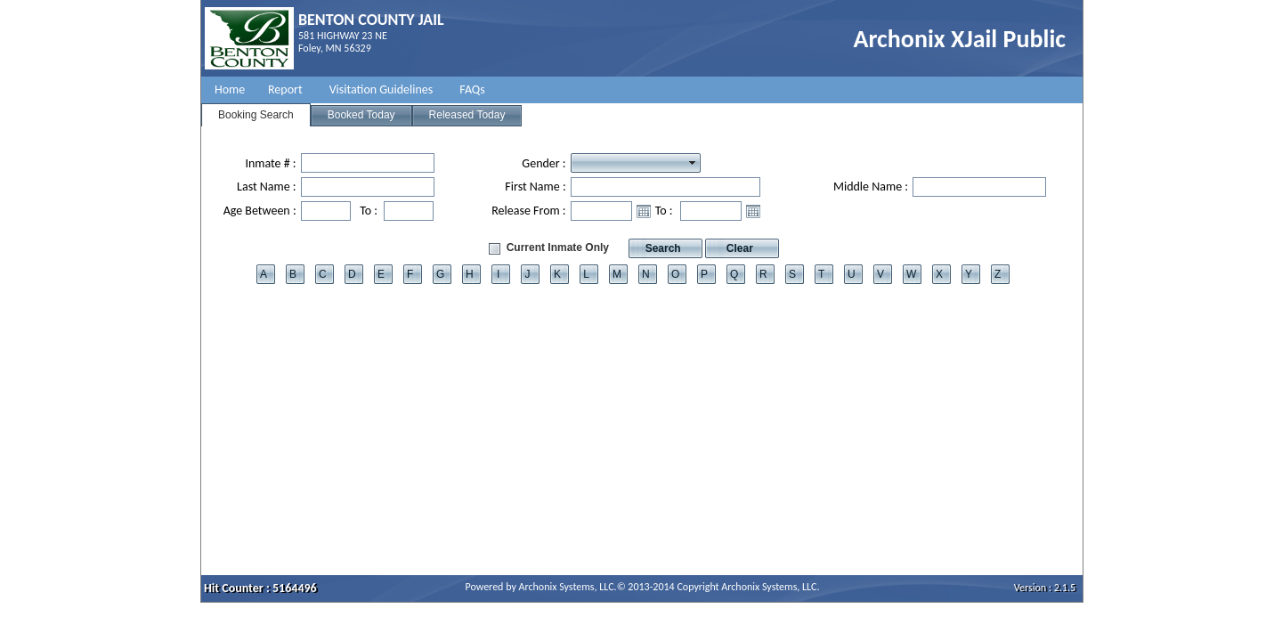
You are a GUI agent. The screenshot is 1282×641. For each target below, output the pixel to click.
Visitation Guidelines (381, 89)
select (693, 163)
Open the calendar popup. (643, 211)
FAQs (472, 89)
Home (230, 89)
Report (285, 89)
